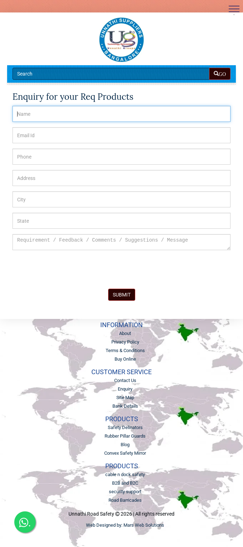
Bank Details (125, 406)
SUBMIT (122, 295)
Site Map (125, 397)
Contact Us (125, 380)
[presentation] (66, 269)
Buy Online (125, 359)
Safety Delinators (125, 427)
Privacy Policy (125, 342)
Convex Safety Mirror (125, 453)
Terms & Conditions (125, 350)
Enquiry (125, 389)
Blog (125, 444)
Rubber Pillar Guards (125, 436)
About (125, 333)
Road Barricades (125, 500)
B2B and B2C (125, 483)
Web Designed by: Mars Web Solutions (125, 525)
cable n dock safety (125, 474)
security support (125, 491)
